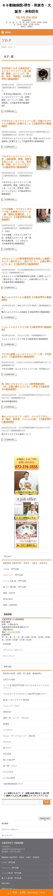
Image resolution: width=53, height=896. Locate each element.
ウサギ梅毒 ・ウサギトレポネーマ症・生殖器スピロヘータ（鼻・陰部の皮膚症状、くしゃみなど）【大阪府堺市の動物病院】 (17, 214)
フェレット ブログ (24, 335)
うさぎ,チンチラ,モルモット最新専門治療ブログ (34, 132)
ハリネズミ (8, 730)
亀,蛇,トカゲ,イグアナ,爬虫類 (27, 305)
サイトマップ (9, 656)
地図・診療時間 (10, 605)
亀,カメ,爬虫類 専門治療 (14, 587)
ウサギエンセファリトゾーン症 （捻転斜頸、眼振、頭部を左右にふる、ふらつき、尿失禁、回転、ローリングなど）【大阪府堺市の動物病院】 (17, 161)
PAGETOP (44, 818)
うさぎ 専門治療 (11, 569)
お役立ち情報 (9, 679)
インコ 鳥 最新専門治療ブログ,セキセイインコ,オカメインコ (26, 686)
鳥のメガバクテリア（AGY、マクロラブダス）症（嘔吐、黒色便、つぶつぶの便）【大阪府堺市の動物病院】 (26, 419)
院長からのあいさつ (9, 889)
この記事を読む (9, 111)
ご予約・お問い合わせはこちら (26, 893)
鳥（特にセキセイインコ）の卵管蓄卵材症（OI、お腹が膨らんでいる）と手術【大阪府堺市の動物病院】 (25, 387)
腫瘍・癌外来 (9, 593)
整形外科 (7, 712)
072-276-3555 (14, 632)
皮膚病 (7, 231)
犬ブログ (21, 135)
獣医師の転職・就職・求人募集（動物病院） (23, 673)
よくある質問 (9, 778)
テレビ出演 (8, 772)
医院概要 (7, 644)
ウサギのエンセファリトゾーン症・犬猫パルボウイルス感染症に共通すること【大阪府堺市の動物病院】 (26, 123)
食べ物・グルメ (10, 766)
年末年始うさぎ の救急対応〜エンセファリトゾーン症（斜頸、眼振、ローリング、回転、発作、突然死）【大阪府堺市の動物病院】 (17, 73)
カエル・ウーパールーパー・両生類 (19, 736)
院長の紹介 (8, 599)
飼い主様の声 (9, 760)
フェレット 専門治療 (13, 575)
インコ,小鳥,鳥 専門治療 (14, 581)
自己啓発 (7, 754)
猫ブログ (29, 135)
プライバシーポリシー (13, 650)
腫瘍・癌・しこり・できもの (16, 718)
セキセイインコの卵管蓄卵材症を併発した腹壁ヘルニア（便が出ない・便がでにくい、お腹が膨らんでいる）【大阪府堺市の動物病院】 (26, 261)
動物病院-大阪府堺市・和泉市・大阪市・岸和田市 (25, 563)
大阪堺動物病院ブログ (9, 135)
